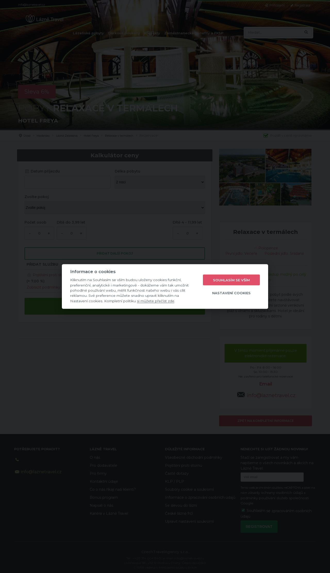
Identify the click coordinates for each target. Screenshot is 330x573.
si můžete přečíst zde (155, 301)
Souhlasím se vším (231, 280)
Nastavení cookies (231, 293)
